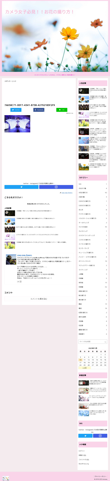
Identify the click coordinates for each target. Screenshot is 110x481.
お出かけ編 (93, 188)
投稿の (82, 455)
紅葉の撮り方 (93, 312)
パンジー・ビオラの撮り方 (93, 257)
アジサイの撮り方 (93, 214)
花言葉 (93, 325)
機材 (93, 308)
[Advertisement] (38, 158)
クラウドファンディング (93, 235)
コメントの (84, 459)
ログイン (82, 451)
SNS (93, 184)
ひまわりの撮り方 (93, 201)
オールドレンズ (93, 222)
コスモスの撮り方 (93, 240)
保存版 (93, 282)
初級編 (93, 287)
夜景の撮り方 (93, 291)
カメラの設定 (93, 227)
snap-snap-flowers (24, 255)
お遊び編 (93, 197)
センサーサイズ (93, 248)
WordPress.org (84, 464)
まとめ (93, 209)
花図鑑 (93, 321)
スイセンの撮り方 (93, 244)
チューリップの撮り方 (93, 252)
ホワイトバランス (93, 261)
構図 (93, 304)
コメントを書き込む (38, 299)
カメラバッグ (93, 231)
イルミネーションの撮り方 (93, 218)
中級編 (93, 278)
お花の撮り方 (93, 192)
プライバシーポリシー (100, 476)
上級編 (93, 274)
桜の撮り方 (93, 295)
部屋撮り (93, 334)
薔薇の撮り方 (93, 329)
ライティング (93, 269)
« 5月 (85, 368)
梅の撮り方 (93, 299)
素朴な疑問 (93, 317)
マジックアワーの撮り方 (93, 265)
